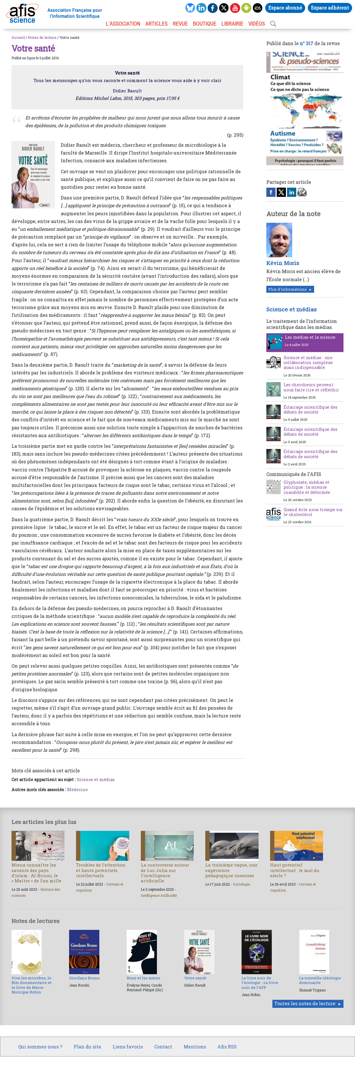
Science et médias (96, 779)
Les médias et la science (310, 337)
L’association (123, 23)
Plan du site (87, 1047)
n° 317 (306, 43)
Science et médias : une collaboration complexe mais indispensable (308, 362)
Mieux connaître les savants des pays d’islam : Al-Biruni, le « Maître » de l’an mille (36, 873)
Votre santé (195, 978)
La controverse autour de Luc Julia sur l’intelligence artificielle (165, 873)
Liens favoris (128, 1047)
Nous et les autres (143, 978)
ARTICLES (156, 23)
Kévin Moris (282, 263)
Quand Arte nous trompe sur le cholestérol (313, 512)
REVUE (180, 23)
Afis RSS (227, 1047)
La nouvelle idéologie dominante (320, 980)
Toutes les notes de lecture (304, 1003)
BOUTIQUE (204, 23)
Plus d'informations (287, 289)
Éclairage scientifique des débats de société (310, 409)
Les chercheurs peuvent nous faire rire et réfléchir (311, 387)
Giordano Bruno (84, 978)
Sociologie (241, 884)
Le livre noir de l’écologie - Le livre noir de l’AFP (260, 982)
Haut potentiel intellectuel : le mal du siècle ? (294, 870)
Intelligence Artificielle (159, 895)
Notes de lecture (42, 37)
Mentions (195, 1047)
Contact (163, 1047)
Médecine (77, 789)
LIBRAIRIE (232, 23)
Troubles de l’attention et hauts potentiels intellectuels (100, 870)
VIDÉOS (256, 23)
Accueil (18, 37)
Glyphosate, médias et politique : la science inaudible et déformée (307, 487)
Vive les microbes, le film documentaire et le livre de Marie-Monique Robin (32, 985)
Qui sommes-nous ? (40, 1047)
